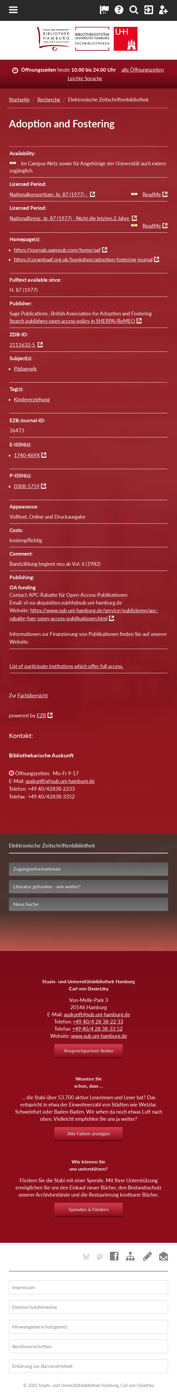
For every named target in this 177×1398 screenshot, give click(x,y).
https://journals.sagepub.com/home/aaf (57, 250)
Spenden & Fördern (89, 1209)
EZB (41, 715)
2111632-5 (23, 345)
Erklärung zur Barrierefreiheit (42, 1366)
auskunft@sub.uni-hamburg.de (97, 1014)
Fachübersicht (33, 695)
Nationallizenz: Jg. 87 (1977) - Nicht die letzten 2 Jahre (70, 218)
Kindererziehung (32, 399)
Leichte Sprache (85, 78)
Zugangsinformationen (37, 869)
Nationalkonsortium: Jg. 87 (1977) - (49, 194)
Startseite (19, 99)
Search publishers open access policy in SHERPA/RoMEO (72, 321)
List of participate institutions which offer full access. (66, 666)
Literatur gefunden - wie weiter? (46, 886)
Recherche (48, 99)
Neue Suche (25, 904)
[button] (13, 9)
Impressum (23, 1287)
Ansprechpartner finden (88, 1050)
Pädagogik (25, 369)
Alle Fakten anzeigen (88, 1133)
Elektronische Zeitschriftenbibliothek (52, 845)
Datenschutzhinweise (34, 1307)
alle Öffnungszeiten (142, 70)
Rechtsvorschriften (31, 1346)
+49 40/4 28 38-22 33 (98, 1021)
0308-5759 (26, 486)
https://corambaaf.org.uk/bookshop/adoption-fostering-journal (83, 259)
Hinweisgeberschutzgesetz (39, 1326)
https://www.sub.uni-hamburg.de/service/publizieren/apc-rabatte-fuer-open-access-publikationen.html (84, 614)
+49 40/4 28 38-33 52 (97, 1029)
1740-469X (27, 455)
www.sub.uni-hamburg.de (99, 1036)
